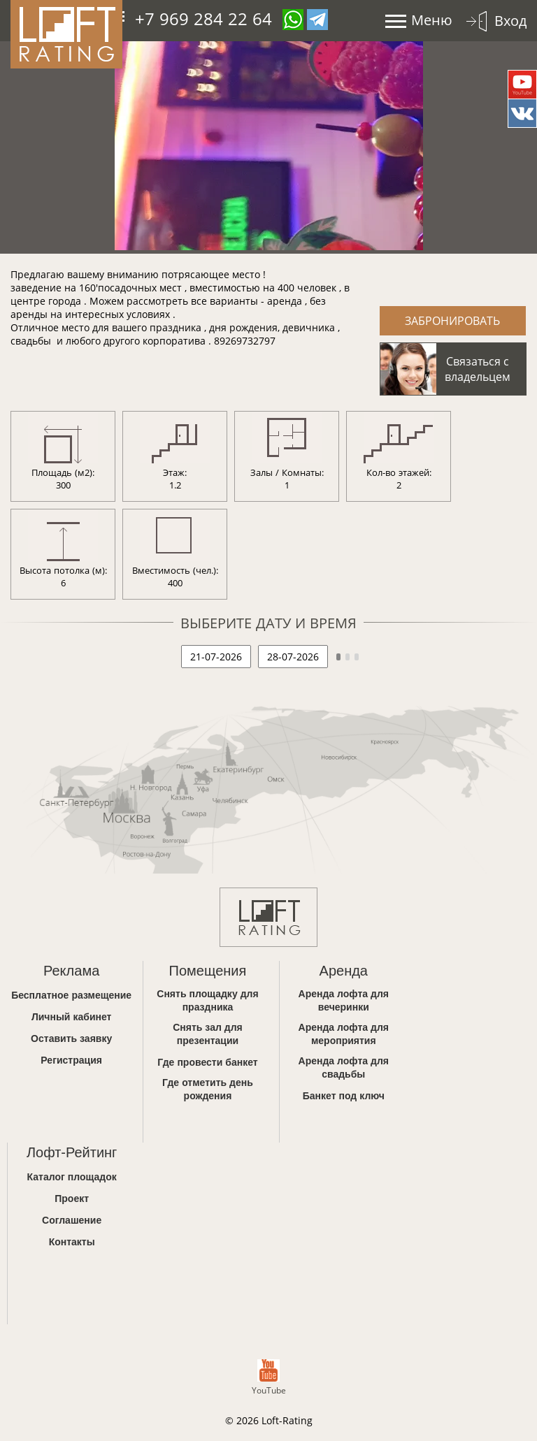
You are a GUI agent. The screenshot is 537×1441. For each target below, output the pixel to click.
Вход (510, 20)
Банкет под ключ (344, 1095)
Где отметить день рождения (207, 1089)
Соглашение (71, 1219)
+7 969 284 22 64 (203, 18)
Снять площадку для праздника (207, 1000)
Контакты (72, 1241)
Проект (72, 1198)
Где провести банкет (207, 1062)
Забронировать (452, 320)
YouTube (269, 1377)
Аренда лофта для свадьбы (344, 1067)
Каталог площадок (72, 1176)
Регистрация (71, 1059)
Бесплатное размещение (71, 994)
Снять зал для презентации (208, 1033)
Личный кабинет (71, 1016)
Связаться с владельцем (477, 369)
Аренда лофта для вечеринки (344, 1000)
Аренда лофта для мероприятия (344, 1033)
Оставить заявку (71, 1038)
